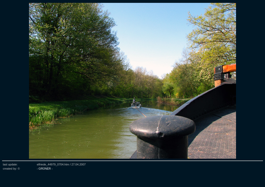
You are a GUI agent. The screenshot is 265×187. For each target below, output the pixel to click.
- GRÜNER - (45, 168)
